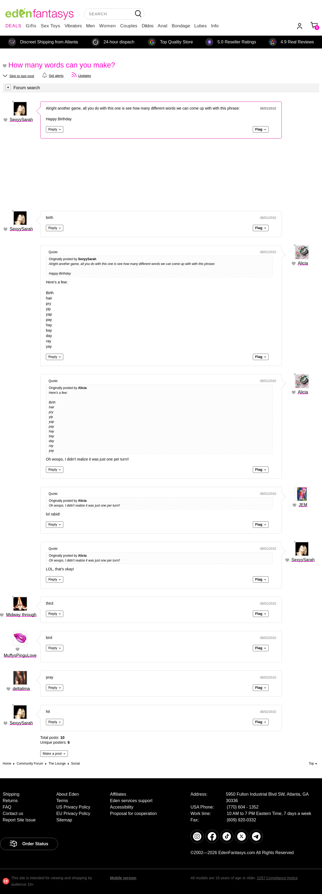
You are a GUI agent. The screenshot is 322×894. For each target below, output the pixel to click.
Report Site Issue (19, 820)
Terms (62, 800)
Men (90, 25)
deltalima (21, 688)
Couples (128, 25)
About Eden (67, 794)
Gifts (31, 25)
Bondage (181, 25)
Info (214, 25)
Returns (10, 800)
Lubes (200, 25)
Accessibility (121, 807)
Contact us (13, 813)
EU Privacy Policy (73, 813)
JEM (303, 505)
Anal (162, 25)
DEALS (13, 25)
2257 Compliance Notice (277, 878)
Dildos (147, 25)
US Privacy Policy (73, 807)
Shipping (11, 794)
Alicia (303, 263)
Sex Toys (50, 25)
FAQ (7, 807)
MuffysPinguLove (20, 655)
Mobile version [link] (123, 878)
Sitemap (64, 820)
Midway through (21, 614)
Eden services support (131, 800)
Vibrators (73, 25)
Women (107, 25)
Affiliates (118, 794)
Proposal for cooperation (133, 813)
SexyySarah (21, 119)
